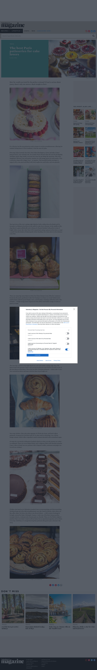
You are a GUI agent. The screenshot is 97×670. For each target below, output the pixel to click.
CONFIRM (37, 355)
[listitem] (48, 330)
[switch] (67, 333)
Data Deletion (40, 360)
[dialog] (48, 335)
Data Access (48, 360)
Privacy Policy (57, 360)
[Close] (74, 309)
